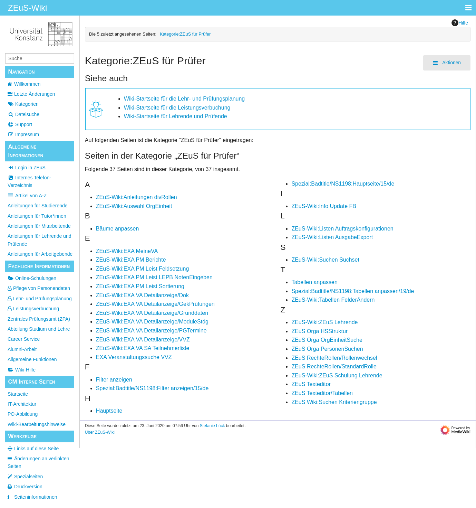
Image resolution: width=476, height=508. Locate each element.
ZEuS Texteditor (311, 384)
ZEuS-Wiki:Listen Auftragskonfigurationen (342, 229)
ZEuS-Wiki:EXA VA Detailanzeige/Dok (142, 295)
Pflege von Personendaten (39, 288)
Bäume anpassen (117, 229)
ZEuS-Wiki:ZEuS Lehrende (324, 322)
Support (20, 124)
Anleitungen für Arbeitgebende (40, 254)
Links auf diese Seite (36, 448)
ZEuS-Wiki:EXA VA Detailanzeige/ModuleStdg (152, 321)
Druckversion (28, 486)
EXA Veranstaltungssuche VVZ (134, 357)
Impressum (23, 134)
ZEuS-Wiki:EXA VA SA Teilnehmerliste (143, 348)
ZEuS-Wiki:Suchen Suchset (325, 260)
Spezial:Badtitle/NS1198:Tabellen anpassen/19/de (352, 291)
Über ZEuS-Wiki (100, 432)
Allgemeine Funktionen (32, 359)
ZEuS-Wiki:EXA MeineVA (127, 251)
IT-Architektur (22, 404)
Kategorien (23, 104)
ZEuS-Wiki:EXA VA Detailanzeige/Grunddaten (152, 313)
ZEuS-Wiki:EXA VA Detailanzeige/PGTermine (151, 330)
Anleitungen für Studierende (38, 205)
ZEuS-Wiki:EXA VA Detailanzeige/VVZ (143, 339)
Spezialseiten (28, 476)
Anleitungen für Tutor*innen (37, 216)
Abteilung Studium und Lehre (39, 329)
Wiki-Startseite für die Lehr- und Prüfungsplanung (184, 99)
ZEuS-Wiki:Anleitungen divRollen (136, 197)
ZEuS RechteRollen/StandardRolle (333, 366)
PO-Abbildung (23, 414)
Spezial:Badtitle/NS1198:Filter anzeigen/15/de (152, 388)
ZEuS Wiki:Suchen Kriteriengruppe (334, 402)
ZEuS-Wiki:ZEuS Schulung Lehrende (336, 375)
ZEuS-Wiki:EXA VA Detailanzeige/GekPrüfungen (155, 304)
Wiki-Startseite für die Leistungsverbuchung (177, 108)
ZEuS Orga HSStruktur (319, 331)
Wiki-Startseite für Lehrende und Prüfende (175, 116)
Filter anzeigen (114, 380)
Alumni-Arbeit (22, 349)
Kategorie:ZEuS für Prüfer (185, 34)
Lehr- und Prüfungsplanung (40, 298)
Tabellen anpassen (314, 282)
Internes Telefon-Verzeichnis (29, 181)
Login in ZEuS (27, 167)
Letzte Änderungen (34, 94)
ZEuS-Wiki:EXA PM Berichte (131, 260)
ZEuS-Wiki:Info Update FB (323, 206)
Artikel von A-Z (27, 195)
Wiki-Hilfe (22, 370)
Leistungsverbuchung (33, 308)
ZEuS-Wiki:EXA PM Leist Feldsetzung (142, 269)
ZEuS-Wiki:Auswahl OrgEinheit (134, 206)
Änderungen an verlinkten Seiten (38, 462)
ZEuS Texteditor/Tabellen (322, 393)
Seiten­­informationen (35, 497)
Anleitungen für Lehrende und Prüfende (39, 239)
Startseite (18, 394)
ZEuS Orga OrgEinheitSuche (326, 340)
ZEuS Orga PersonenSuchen (327, 349)
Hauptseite (109, 411)
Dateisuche (23, 114)
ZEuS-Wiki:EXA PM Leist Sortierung (140, 286)
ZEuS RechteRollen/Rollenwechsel (334, 358)
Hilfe (459, 22)
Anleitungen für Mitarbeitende (39, 226)
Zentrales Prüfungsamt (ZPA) (39, 319)
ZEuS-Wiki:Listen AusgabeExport (332, 237)
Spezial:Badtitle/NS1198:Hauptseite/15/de (342, 184)
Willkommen (27, 84)
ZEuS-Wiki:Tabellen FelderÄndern (333, 300)
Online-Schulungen (32, 278)
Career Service (24, 339)
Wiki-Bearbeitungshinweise (37, 424)
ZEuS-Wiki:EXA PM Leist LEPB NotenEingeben (154, 277)
